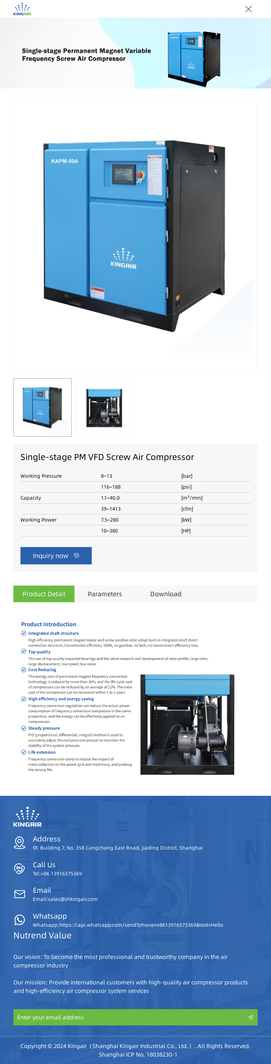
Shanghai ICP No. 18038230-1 (138, 1054)
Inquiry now (56, 555)
